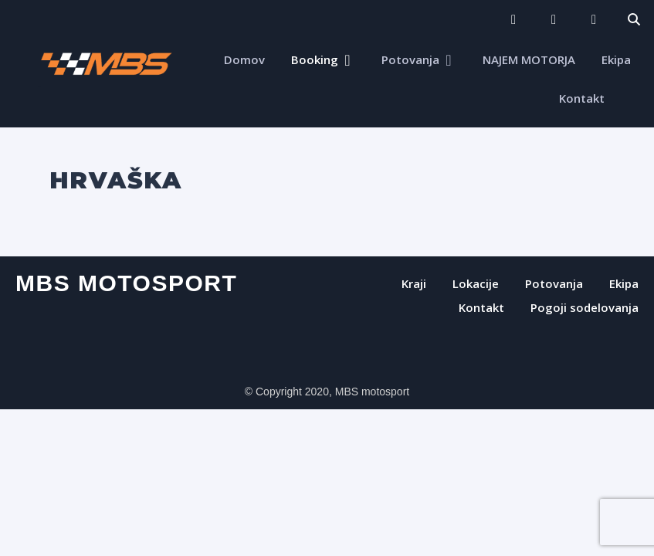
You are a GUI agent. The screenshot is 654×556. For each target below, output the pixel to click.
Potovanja (410, 59)
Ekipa (616, 59)
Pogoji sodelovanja (584, 307)
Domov (244, 59)
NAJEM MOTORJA (529, 59)
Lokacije (475, 283)
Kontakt (582, 98)
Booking (314, 59)
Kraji (414, 283)
